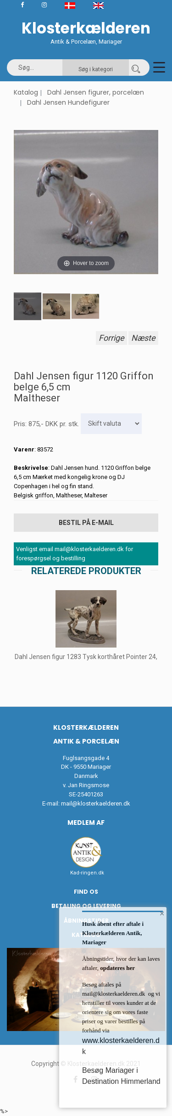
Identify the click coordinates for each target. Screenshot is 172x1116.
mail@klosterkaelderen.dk (95, 803)
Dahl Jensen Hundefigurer (68, 102)
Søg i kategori (95, 69)
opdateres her (117, 967)
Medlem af (86, 822)
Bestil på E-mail (86, 522)
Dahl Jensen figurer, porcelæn (95, 92)
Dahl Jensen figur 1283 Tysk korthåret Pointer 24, (86, 656)
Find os (86, 892)
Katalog (26, 92)
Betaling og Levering (86, 906)
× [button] (162, 913)
